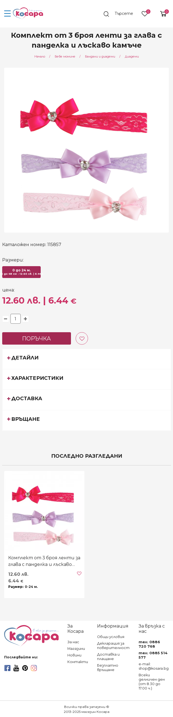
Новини (74, 655)
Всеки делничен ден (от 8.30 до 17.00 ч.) (152, 681)
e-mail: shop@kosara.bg (154, 666)
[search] (120, 14)
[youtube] (16, 668)
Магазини (76, 649)
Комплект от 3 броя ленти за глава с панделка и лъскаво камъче (44, 561)
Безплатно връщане (107, 667)
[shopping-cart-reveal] (161, 13)
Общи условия (110, 637)
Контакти (77, 662)
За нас (73, 642)
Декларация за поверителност (113, 645)
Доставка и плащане (108, 656)
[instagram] (34, 668)
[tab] (86, 359)
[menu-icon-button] (7, 13)
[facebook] (7, 668)
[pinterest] (25, 668)
